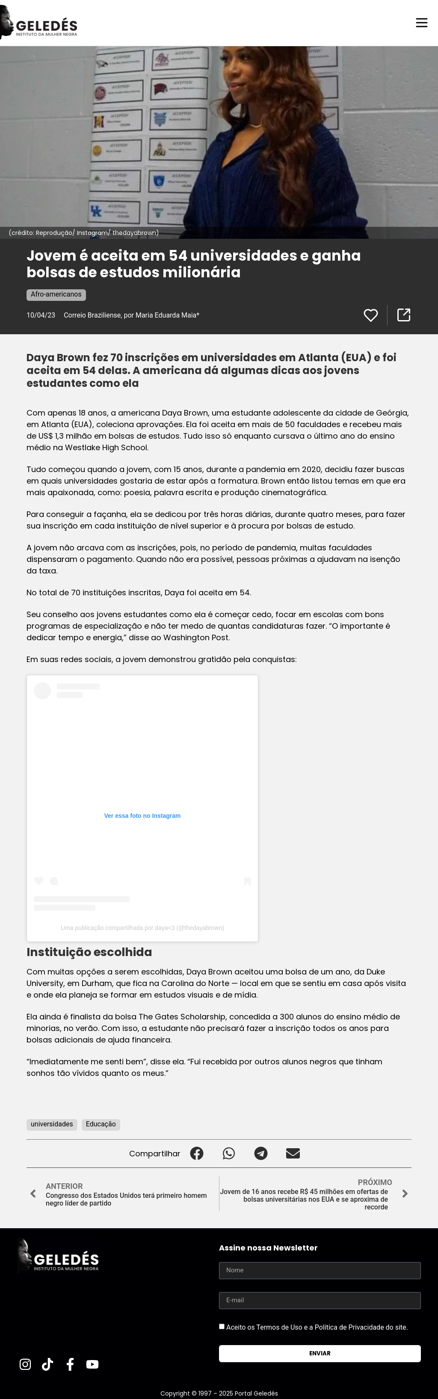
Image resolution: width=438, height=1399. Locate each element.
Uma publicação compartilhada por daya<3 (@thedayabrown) (142, 927)
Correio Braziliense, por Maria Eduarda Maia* (131, 315)
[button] (197, 1153)
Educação (101, 1124)
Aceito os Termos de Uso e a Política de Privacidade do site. (317, 1327)
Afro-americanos (56, 294)
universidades (52, 1124)
